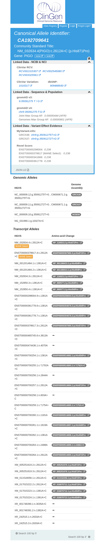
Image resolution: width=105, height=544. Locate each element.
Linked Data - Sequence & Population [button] (52, 92)
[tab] (52, 62)
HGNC (38, 56)
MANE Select (21, 246)
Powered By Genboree (77, 542)
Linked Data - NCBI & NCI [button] (52, 62)
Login (72, 26)
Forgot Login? (84, 26)
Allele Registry (50, 26)
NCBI (49, 56)
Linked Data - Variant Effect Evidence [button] (52, 125)
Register (63, 26)
